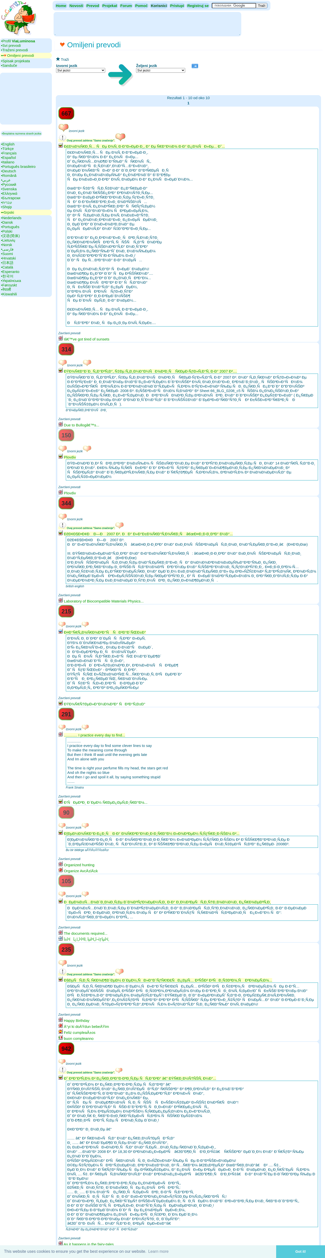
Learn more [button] (158, 1251)
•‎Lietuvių (8, 240)
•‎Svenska (9, 189)
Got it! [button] (300, 1252)
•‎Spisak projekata (15, 61)
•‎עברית (6, 202)
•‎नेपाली (6, 289)
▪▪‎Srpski (7, 212)
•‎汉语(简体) (10, 236)
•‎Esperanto (10, 271)
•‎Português (10, 227)
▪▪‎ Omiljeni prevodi (17, 55)
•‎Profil (18, 41)
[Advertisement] (147, 23)
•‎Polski (6, 231)
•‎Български (10, 198)
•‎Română (8, 175)
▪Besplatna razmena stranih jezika (21, 133)
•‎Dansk (7, 222)
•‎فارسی (7, 249)
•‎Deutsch (8, 171)
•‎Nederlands (11, 218)
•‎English (7, 144)
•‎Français (9, 153)
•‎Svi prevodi (11, 45)
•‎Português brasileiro (18, 166)
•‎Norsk (6, 245)
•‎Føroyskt (9, 285)
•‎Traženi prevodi (14, 50)
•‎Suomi (7, 254)
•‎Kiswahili (9, 294)
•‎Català (7, 267)
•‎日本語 (7, 263)
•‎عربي (6, 180)
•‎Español (8, 157)
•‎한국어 (7, 276)
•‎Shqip (6, 207)
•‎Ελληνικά (9, 193)
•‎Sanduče (9, 65)
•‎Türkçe (7, 148)
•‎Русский (8, 184)
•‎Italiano (7, 162)
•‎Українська (11, 280)
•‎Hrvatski (8, 258)
